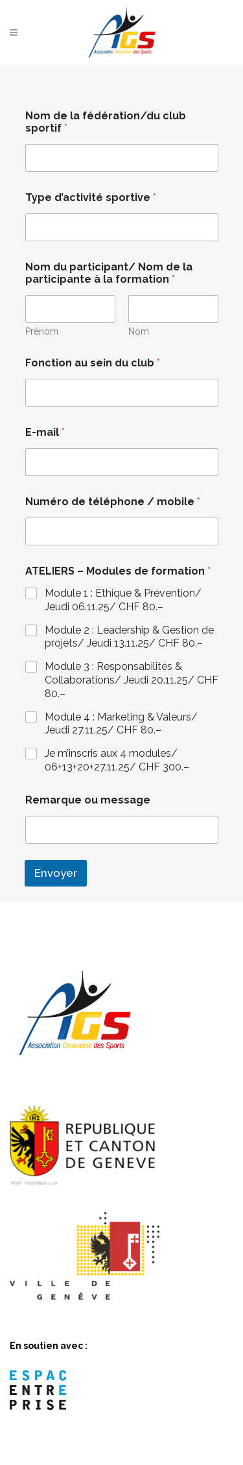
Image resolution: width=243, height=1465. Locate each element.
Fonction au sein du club (92, 363)
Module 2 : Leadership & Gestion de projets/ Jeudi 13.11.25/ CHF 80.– (129, 637)
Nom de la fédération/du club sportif (105, 122)
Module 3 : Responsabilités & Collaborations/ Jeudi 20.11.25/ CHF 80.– (131, 680)
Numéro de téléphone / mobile (112, 501)
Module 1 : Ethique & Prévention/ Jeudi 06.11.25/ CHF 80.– (123, 600)
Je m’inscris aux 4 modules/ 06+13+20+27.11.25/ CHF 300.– (117, 760)
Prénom (41, 331)
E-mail (45, 432)
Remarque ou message (87, 800)
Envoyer (55, 872)
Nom (138, 331)
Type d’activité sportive (90, 197)
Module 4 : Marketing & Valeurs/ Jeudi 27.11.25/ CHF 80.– (121, 724)
